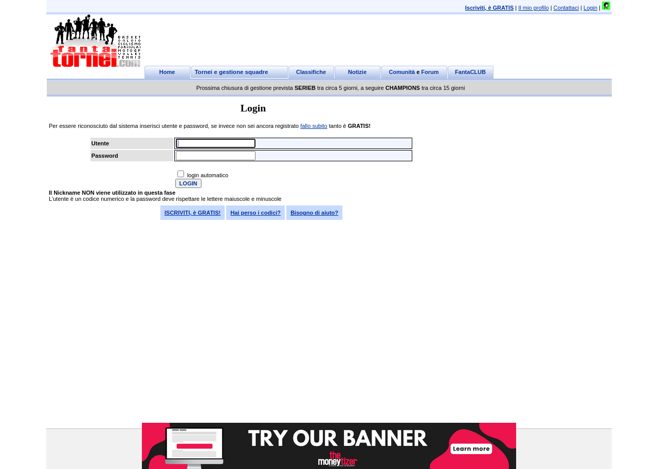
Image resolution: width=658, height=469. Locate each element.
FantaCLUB (470, 72)
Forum (429, 72)
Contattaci (566, 8)
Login (590, 8)
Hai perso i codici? (255, 213)
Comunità (402, 72)
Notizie (357, 72)
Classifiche (311, 72)
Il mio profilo (533, 8)
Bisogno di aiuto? (314, 213)
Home (167, 72)
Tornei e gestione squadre (231, 72)
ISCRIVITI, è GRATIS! (192, 213)
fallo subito (313, 126)
